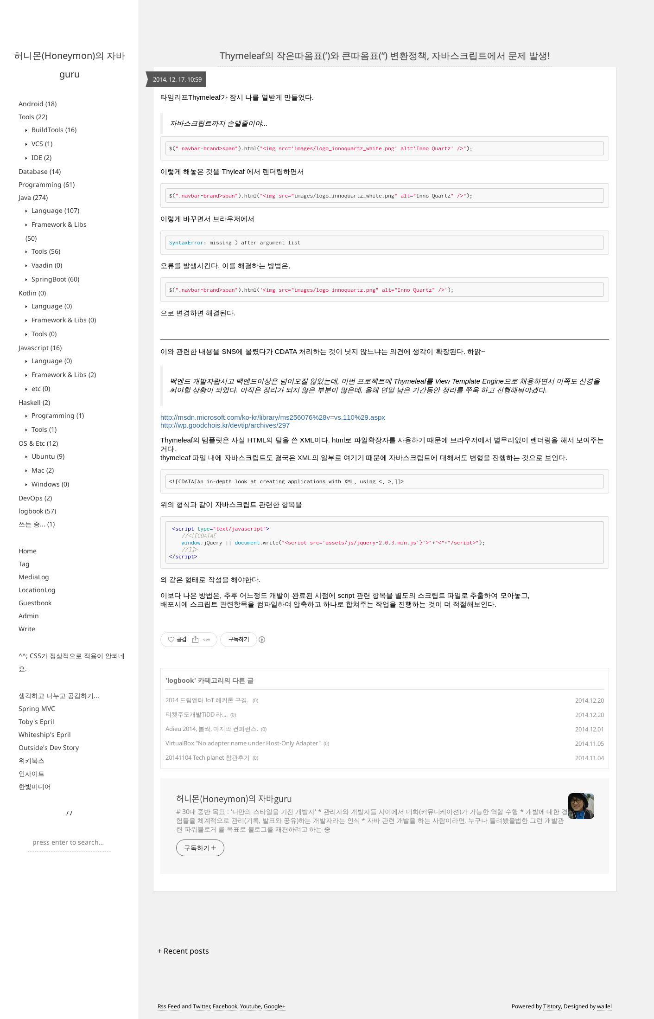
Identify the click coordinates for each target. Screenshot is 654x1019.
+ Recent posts (183, 951)
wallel (604, 1006)
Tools (33, 116)
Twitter (201, 1006)
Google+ (275, 1006)
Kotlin (32, 292)
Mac (42, 470)
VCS (41, 143)
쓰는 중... (37, 523)
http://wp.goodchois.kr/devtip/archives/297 (225, 425)
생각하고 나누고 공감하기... (59, 695)
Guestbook (35, 602)
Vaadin (46, 265)
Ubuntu (47, 456)
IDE (40, 157)
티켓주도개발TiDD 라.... (196, 714)
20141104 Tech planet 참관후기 (207, 757)
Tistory (552, 1006)
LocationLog (37, 589)
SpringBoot (54, 279)
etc (40, 388)
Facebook (225, 1006)
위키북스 (31, 760)
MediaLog (34, 576)
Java (33, 197)
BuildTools (53, 129)
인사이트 (31, 773)
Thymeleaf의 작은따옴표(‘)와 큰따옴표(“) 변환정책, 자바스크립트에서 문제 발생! (385, 55)
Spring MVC (37, 708)
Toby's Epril (36, 721)
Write (27, 628)
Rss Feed (169, 1006)
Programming (47, 184)
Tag (24, 563)
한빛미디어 (35, 786)
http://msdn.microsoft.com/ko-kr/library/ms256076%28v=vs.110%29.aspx (272, 417)
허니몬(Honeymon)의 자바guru (234, 798)
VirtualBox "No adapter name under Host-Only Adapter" (243, 743)
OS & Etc (38, 443)
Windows (49, 484)
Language (54, 210)
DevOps (35, 497)
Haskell (34, 402)
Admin (29, 615)
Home (28, 550)
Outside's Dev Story (49, 747)
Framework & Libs (63, 319)
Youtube (250, 1006)
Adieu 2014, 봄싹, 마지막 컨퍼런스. (211, 728)
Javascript (40, 347)
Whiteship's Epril (45, 734)
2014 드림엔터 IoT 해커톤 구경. (207, 700)
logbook (37, 510)
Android (38, 103)
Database (40, 171)
